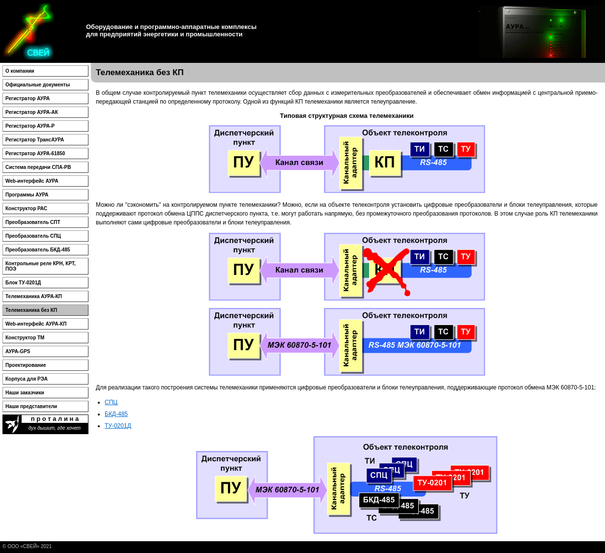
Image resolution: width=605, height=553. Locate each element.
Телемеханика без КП (31, 310)
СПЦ (111, 402)
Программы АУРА (26, 194)
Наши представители (31, 406)
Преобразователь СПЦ (33, 236)
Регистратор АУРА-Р (30, 126)
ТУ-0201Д (118, 425)
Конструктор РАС (26, 208)
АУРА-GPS (17, 351)
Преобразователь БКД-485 (37, 249)
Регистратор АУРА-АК (31, 112)
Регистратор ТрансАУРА (34, 139)
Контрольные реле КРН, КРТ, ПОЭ (40, 266)
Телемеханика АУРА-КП (33, 296)
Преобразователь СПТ (32, 222)
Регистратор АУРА (27, 98)
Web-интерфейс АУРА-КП (35, 324)
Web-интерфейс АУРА (31, 181)
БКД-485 (116, 414)
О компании (19, 71)
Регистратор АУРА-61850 (35, 153)
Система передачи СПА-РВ (38, 167)
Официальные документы (37, 84)
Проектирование (25, 365)
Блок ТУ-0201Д (23, 282)
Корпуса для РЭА (26, 379)
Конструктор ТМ (24, 337)
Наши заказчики (24, 392)
